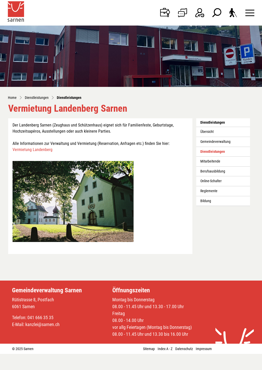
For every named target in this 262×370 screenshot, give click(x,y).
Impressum (204, 349)
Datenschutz (184, 349)
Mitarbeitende (210, 161)
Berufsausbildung (212, 171)
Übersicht (207, 132)
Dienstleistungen (212, 153)
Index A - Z (165, 349)
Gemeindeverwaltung (215, 142)
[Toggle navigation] (249, 12)
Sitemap (149, 349)
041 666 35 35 (40, 317)
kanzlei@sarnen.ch (42, 324)
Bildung (205, 201)
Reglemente (208, 191)
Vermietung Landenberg (32, 149)
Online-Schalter (211, 181)
